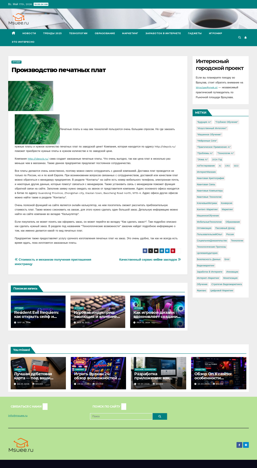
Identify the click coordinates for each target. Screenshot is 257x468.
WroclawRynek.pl (206, 87)
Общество (20, 369)
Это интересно (23, 41)
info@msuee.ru (18, 415)
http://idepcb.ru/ (38, 158)
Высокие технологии (145, 369)
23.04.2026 (144, 384)
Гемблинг (79, 369)
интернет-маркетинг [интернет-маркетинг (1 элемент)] (208, 278)
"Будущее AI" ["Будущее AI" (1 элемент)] (204, 122)
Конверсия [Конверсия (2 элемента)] (226, 203)
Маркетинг (130, 33)
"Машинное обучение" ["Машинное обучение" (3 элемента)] (209, 134)
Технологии (78, 33)
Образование (105, 33)
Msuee (37, 384)
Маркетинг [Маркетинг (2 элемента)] (227, 209)
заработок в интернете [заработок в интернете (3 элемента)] (209, 271)
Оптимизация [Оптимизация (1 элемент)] (204, 228)
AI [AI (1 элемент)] (220, 165)
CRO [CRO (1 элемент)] (227, 165)
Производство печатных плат (58, 70)
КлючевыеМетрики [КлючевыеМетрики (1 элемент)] (207, 203)
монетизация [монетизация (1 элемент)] (230, 278)
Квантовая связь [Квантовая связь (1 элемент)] (206, 184)
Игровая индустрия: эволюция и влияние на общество (95, 316)
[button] (239, 37)
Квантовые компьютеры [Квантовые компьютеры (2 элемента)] (210, 190)
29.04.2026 (83, 384)
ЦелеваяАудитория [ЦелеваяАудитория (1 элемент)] (207, 253)
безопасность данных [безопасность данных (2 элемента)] (209, 259)
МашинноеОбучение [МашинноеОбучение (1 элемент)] (208, 215)
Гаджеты (195, 33)
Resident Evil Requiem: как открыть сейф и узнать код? (36, 316)
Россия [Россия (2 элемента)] (230, 234)
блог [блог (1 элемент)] (227, 259)
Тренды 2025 (52, 33)
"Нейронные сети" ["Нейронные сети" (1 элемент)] (207, 140)
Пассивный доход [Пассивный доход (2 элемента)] (225, 228)
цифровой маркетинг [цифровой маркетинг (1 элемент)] (221, 290)
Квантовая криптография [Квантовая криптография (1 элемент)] (210, 178)
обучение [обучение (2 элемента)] (202, 284)
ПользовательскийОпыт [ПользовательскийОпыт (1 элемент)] (209, 234)
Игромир (215, 33)
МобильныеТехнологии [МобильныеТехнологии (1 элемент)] (209, 222)
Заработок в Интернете (163, 33)
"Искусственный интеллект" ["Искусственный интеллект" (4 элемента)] (212, 128)
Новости (29, 33)
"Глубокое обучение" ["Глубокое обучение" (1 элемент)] (226, 122)
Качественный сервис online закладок (150, 259)
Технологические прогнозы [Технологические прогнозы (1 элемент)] (211, 246)
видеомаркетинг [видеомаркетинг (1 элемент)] (206, 265)
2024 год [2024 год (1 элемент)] (217, 159)
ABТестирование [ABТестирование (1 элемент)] (206, 165)
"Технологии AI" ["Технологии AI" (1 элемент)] (225, 153)
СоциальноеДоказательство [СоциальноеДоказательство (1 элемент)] (212, 240)
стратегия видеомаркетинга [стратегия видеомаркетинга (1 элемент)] (226, 284)
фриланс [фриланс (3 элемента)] (201, 290)
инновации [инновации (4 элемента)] (232, 271)
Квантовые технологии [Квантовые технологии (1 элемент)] (209, 197)
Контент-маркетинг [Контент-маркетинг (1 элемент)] (207, 209)
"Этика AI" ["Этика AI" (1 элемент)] (202, 159)
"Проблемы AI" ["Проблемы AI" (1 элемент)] (205, 153)
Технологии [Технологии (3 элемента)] (237, 240)
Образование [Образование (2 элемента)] (233, 222)
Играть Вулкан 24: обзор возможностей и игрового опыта (97, 377)
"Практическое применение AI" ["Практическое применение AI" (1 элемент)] (214, 147)
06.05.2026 (23, 384)
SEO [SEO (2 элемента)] (236, 165)
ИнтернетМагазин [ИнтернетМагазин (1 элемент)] (206, 172)
